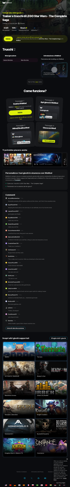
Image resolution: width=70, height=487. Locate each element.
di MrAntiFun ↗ (34, 30)
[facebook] (38, 478)
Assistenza (51, 471)
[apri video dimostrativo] (54, 69)
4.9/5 (6, 28)
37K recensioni (5, 30)
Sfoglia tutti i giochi (58, 338)
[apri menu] (67, 2)
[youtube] (45, 478)
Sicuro (23, 28)
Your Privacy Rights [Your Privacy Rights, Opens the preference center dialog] (60, 482)
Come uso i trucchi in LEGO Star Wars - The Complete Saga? (25, 183)
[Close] (67, 459)
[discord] (24, 478)
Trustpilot (17, 180)
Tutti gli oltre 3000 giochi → (12, 13)
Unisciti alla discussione (15, 328)
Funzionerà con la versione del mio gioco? (19, 186)
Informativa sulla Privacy (37, 471)
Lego (36, 82)
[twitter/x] (31, 478)
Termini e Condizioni (21, 471)
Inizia (8, 39)
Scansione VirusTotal (24, 30)
